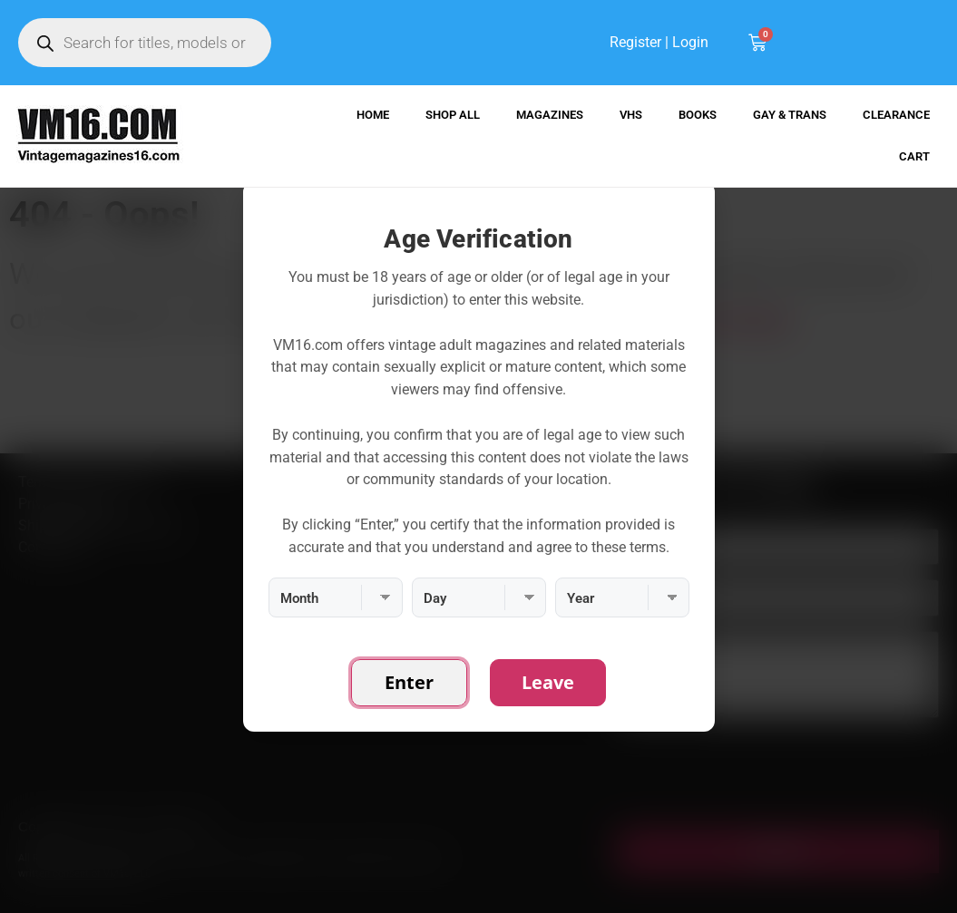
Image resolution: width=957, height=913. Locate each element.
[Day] (479, 597)
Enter (409, 682)
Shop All (452, 114)
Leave (548, 682)
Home (372, 114)
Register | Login (659, 42)
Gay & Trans (789, 114)
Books (698, 114)
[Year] (622, 597)
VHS (631, 114)
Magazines (549, 114)
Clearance (896, 114)
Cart (914, 156)
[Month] (336, 597)
